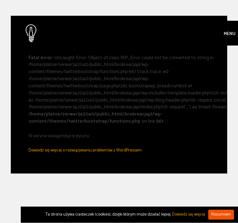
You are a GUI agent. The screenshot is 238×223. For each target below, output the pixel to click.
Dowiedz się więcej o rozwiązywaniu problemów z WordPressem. (85, 150)
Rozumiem (221, 214)
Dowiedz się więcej (188, 214)
